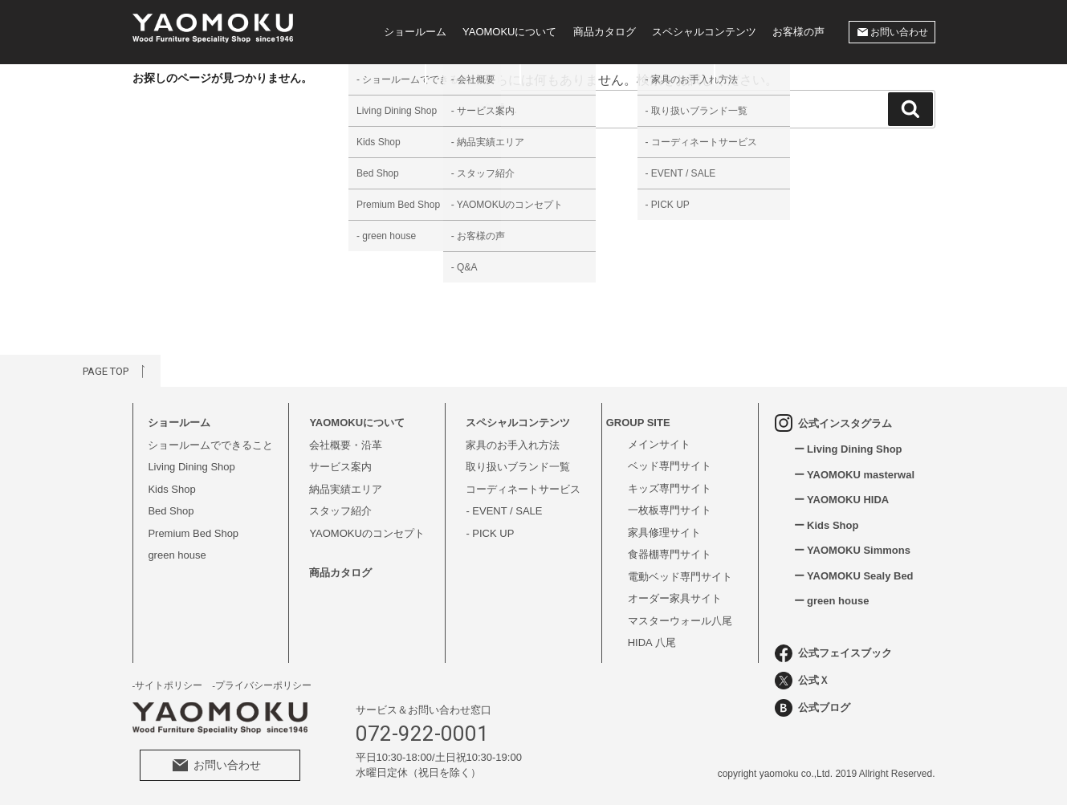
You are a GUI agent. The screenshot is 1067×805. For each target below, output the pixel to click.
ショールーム (415, 32)
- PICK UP (490, 533)
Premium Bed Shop (193, 533)
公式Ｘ (802, 680)
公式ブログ (812, 708)
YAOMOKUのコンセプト (367, 533)
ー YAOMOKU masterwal (854, 475)
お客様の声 (798, 32)
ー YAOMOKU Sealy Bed (854, 576)
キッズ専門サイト (669, 488)
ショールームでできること (210, 445)
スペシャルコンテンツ (704, 32)
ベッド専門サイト (669, 466)
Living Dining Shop (191, 467)
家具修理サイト (664, 533)
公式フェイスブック (833, 653)
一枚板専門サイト (669, 510)
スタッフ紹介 (340, 511)
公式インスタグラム (833, 423)
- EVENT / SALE (504, 511)
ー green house (831, 601)
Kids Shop (171, 489)
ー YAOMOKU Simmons (852, 550)
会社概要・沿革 (345, 445)
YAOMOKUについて (509, 32)
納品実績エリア (345, 489)
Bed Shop (170, 511)
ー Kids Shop (826, 525)
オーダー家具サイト (675, 598)
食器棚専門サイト (669, 554)
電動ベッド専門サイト (680, 577)
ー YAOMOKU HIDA (842, 500)
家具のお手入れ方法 (513, 445)
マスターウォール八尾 (680, 621)
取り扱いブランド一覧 (518, 467)
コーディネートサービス (523, 489)
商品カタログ (604, 32)
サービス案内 (340, 467)
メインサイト (659, 444)
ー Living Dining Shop (848, 449)
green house (177, 555)
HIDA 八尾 (652, 642)
